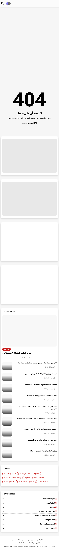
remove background (27, 482)
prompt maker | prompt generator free (42, 395)
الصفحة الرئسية (42, 540)
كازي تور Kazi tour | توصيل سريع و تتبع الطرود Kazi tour (37, 363)
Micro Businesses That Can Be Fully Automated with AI (36, 418)
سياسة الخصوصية (17, 540)
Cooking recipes (11, 474)
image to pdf (26, 474)
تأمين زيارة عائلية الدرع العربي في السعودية (42, 440)
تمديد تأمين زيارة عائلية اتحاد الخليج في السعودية (40, 374)
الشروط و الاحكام (34, 542)
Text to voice (44, 482)
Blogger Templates (19, 546)
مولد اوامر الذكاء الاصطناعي (16, 352)
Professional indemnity (13, 478)
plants (37, 474)
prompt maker (10, 482)
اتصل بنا (21, 542)
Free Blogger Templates (46, 546)
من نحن (30, 540)
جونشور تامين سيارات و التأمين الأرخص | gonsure (40, 429)
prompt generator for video (35, 478)
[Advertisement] (29, 26)
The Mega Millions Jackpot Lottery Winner (41, 385)
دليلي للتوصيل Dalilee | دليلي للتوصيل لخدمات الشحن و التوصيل (38, 407)
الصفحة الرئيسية (29, 123)
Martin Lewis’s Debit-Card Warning (43, 451)
